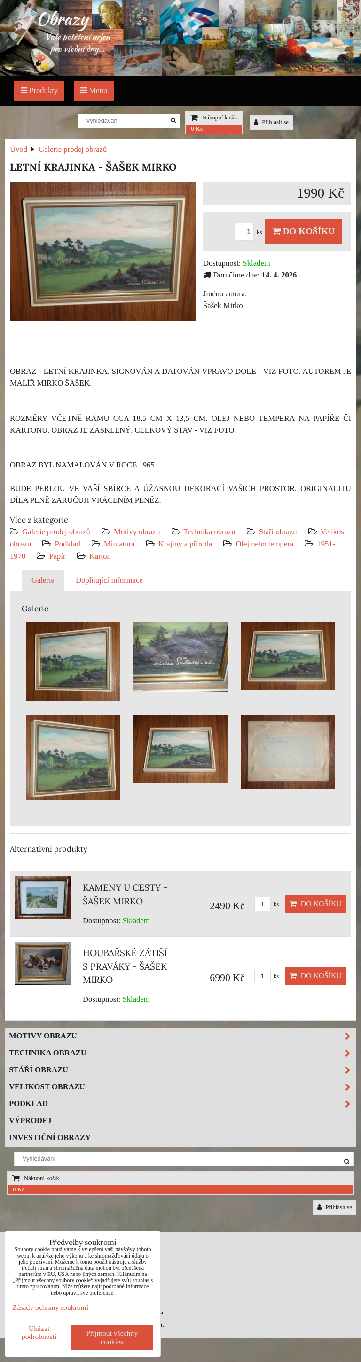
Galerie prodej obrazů (56, 531)
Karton (100, 556)
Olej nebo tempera (264, 543)
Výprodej (30, 1120)
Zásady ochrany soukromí (50, 1307)
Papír (57, 556)
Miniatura (119, 543)
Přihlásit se (271, 122)
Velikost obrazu (182, 1087)
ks (250, 232)
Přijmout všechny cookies (112, 1337)
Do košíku (303, 231)
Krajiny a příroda (185, 543)
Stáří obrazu (278, 531)
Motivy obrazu (137, 531)
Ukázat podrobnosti (39, 1332)
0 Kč (197, 129)
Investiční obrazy (50, 1137)
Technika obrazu (209, 531)
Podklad (67, 543)
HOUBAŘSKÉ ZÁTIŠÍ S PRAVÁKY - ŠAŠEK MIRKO (125, 966)
